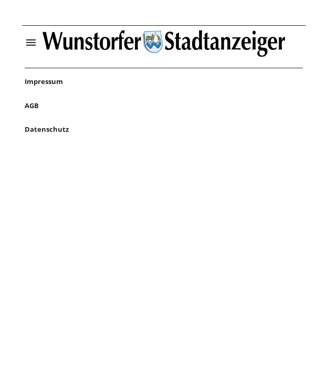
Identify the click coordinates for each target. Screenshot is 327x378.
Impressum (44, 81)
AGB (32, 105)
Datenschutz (47, 129)
